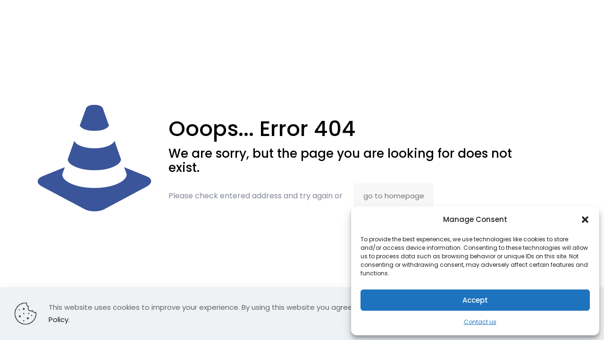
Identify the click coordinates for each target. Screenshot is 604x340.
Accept (475, 300)
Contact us (480, 322)
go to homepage (393, 196)
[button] (585, 219)
